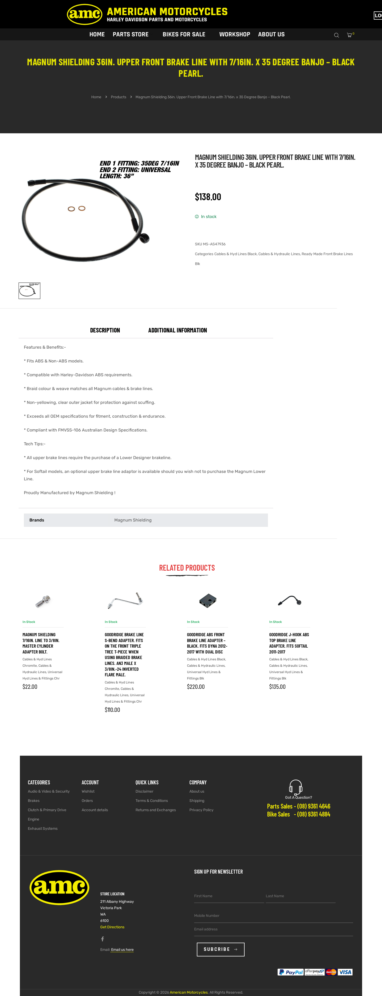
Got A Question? (298, 797)
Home (97, 34)
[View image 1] (29, 291)
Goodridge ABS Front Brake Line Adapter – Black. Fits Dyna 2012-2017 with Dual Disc (207, 643)
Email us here (122, 949)
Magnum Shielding (133, 520)
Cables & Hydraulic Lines (279, 254)
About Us (271, 34)
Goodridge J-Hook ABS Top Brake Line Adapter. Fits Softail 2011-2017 (289, 643)
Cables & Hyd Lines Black (235, 254)
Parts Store (133, 34)
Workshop (234, 34)
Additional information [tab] (177, 330)
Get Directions (112, 927)
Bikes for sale (186, 34)
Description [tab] (105, 330)
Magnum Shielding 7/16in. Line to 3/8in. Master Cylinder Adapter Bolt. (41, 643)
